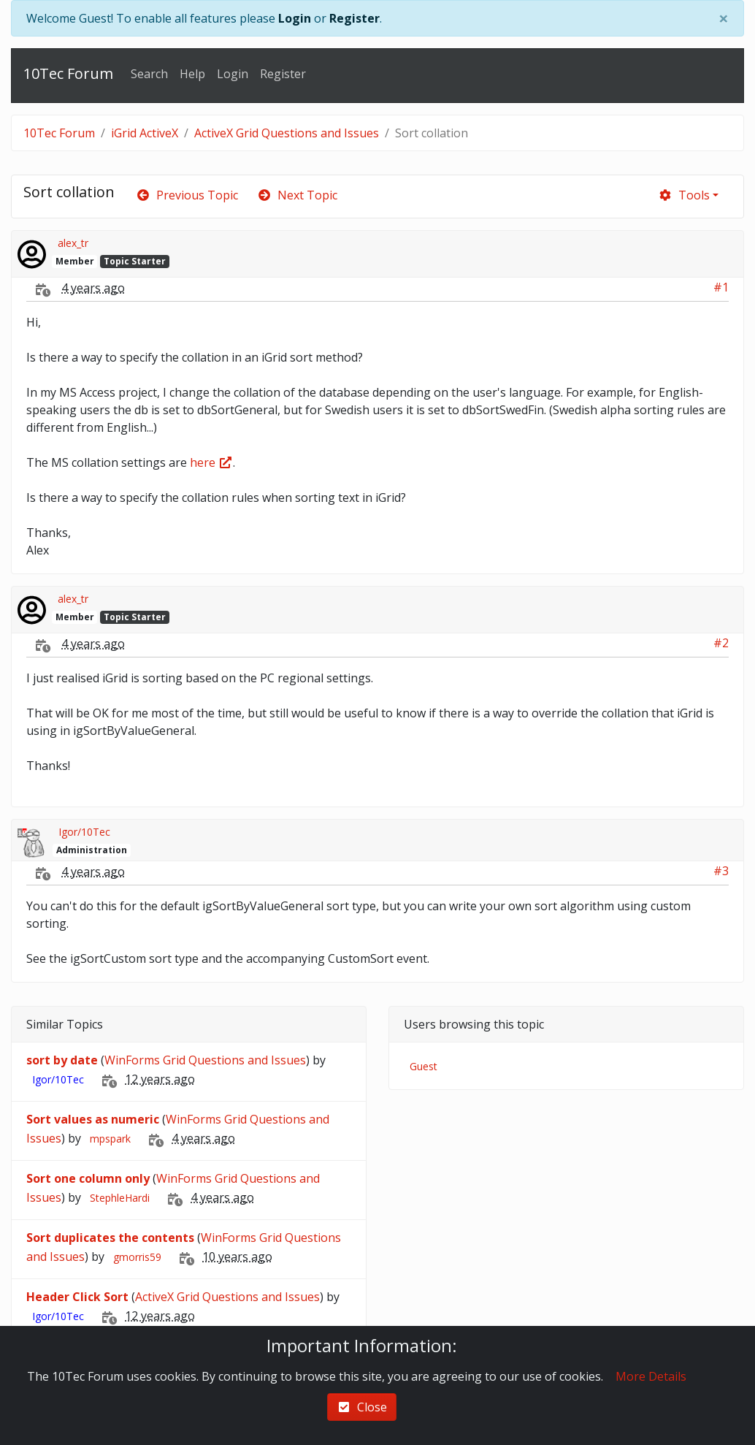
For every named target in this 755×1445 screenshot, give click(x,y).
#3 (721, 871)
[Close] (723, 18)
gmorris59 (137, 1257)
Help (192, 74)
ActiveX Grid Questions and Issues (286, 133)
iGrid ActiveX (144, 133)
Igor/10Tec (84, 832)
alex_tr (73, 243)
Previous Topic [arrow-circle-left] (187, 195)
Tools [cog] (684, 195)
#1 (721, 287)
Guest (423, 1066)
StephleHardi (120, 1198)
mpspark (110, 1138)
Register (354, 18)
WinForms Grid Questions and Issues (205, 1060)
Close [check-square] (362, 1407)
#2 (721, 643)
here (211, 462)
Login (294, 18)
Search (149, 74)
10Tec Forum (68, 73)
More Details (651, 1376)
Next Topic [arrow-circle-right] (297, 195)
